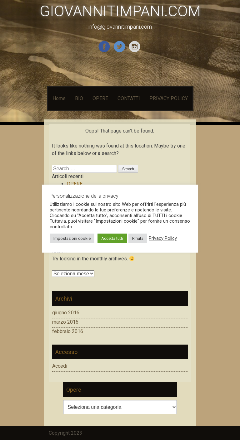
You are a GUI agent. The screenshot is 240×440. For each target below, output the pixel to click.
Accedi (59, 366)
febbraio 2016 (67, 331)
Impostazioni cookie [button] (72, 238)
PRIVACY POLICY (168, 98)
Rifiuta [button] (137, 238)
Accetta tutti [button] (112, 238)
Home (59, 98)
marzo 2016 (65, 322)
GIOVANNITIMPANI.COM (120, 11)
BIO (79, 98)
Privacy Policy (163, 238)
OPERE (100, 98)
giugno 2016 (65, 313)
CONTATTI (129, 98)
